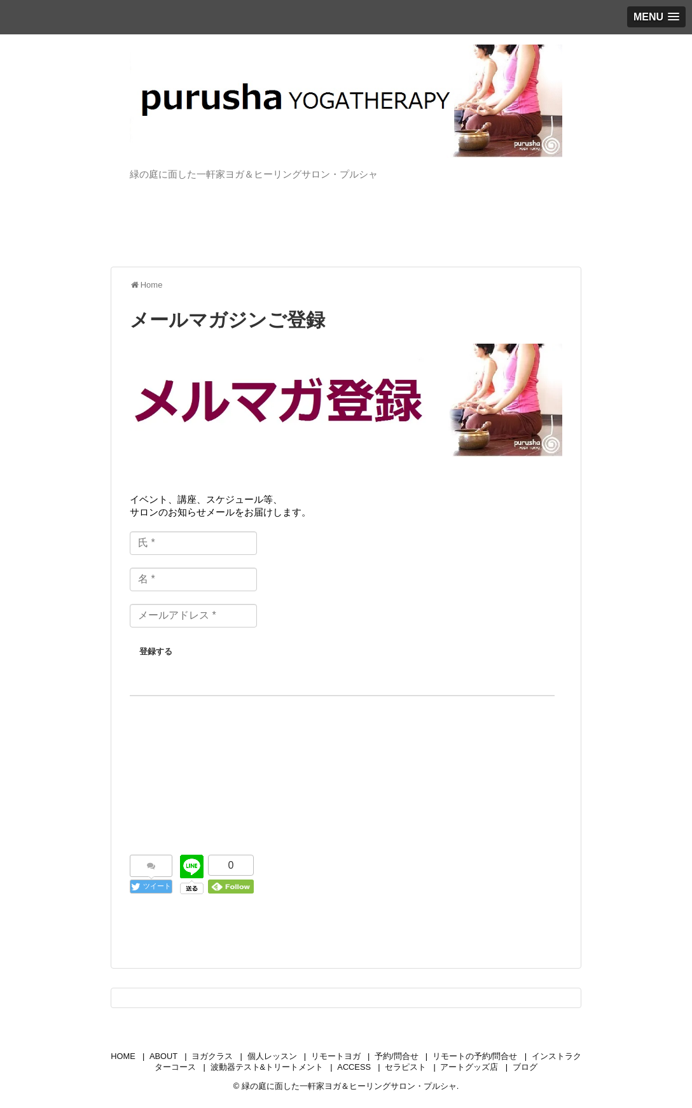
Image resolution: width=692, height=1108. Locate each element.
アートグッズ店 (469, 1067)
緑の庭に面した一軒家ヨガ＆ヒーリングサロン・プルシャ (349, 1086)
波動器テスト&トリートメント (267, 1067)
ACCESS (354, 1067)
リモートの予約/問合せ (475, 1056)
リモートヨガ (336, 1056)
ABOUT (163, 1056)
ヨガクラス (212, 1056)
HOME (123, 1056)
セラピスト (405, 1067)
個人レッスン (272, 1056)
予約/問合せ (397, 1056)
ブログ (525, 1067)
